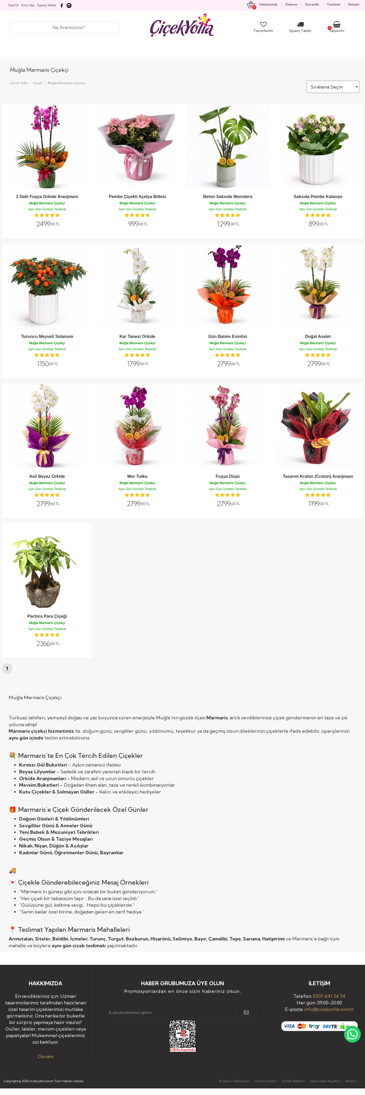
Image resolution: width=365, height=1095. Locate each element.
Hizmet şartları (266, 1081)
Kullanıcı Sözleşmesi (234, 1081)
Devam (45, 1056)
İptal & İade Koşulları (325, 1081)
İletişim (350, 1081)
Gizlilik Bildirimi (293, 1081)
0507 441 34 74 (329, 996)
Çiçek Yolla (18, 83)
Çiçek (37, 83)
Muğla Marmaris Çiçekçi (66, 83)
